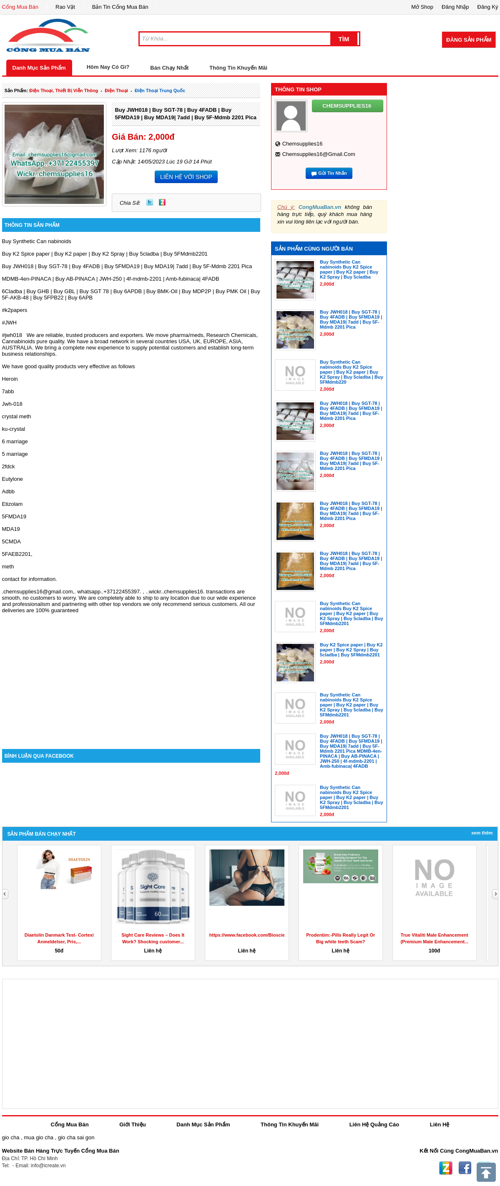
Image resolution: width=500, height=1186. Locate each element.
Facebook (465, 1168)
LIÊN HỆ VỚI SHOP (186, 176)
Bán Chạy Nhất (169, 68)
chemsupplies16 (302, 144)
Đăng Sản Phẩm (468, 40)
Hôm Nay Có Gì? (108, 67)
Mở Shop (422, 7)
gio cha (11, 1137)
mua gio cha (38, 1137)
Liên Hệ (440, 1124)
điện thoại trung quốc (160, 90)
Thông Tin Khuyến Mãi (238, 68)
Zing (162, 202)
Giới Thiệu (132, 1124)
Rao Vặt (65, 7)
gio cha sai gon (76, 1137)
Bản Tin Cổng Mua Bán (120, 7)
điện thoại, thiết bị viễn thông (63, 90)
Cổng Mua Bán (20, 7)
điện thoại (116, 90)
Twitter (149, 202)
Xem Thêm (481, 832)
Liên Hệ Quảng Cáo (374, 1124)
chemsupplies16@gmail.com (318, 154)
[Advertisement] (131, 678)
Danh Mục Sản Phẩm (39, 68)
